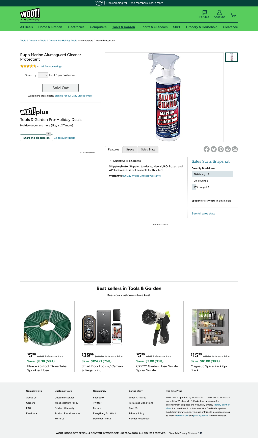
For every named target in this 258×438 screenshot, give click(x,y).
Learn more (156, 3)
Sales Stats (148, 149)
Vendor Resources (139, 418)
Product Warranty (64, 408)
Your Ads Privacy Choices (183, 433)
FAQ (28, 408)
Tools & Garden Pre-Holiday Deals (58, 40)
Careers (30, 402)
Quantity (30, 75)
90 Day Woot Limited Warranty (141, 176)
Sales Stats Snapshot (211, 161)
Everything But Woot (104, 413)
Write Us (59, 418)
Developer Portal (102, 418)
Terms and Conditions (141, 402)
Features (113, 149)
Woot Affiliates (137, 397)
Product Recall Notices (67, 413)
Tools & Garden (28, 40)
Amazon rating (51, 66)
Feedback (31, 413)
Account (219, 14)
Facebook (98, 397)
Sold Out (60, 87)
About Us (31, 397)
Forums (204, 14)
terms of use (182, 415)
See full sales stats (203, 213)
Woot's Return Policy (66, 402)
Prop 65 (133, 408)
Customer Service (65, 397)
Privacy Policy (136, 413)
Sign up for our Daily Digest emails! (74, 95)
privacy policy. (200, 415)
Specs (130, 149)
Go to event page (64, 138)
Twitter (97, 402)
